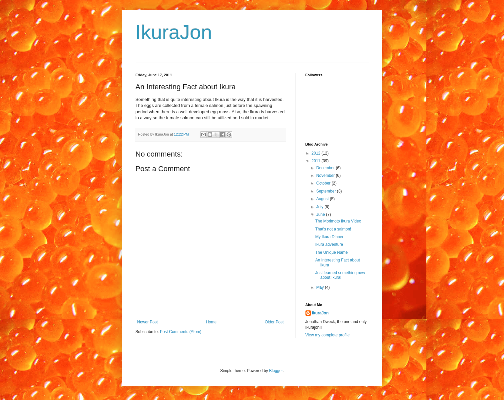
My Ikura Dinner (329, 236)
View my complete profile (327, 335)
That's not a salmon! (333, 229)
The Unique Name (331, 252)
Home (211, 322)
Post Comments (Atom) (181, 331)
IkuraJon (174, 32)
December (326, 168)
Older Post (274, 322)
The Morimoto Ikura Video (338, 221)
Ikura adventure (329, 244)
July (320, 206)
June (321, 214)
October (323, 183)
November (326, 175)
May (320, 287)
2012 (316, 153)
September (326, 191)
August (323, 199)
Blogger (276, 370)
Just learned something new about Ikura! (340, 275)
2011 (316, 161)
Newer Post (147, 322)
